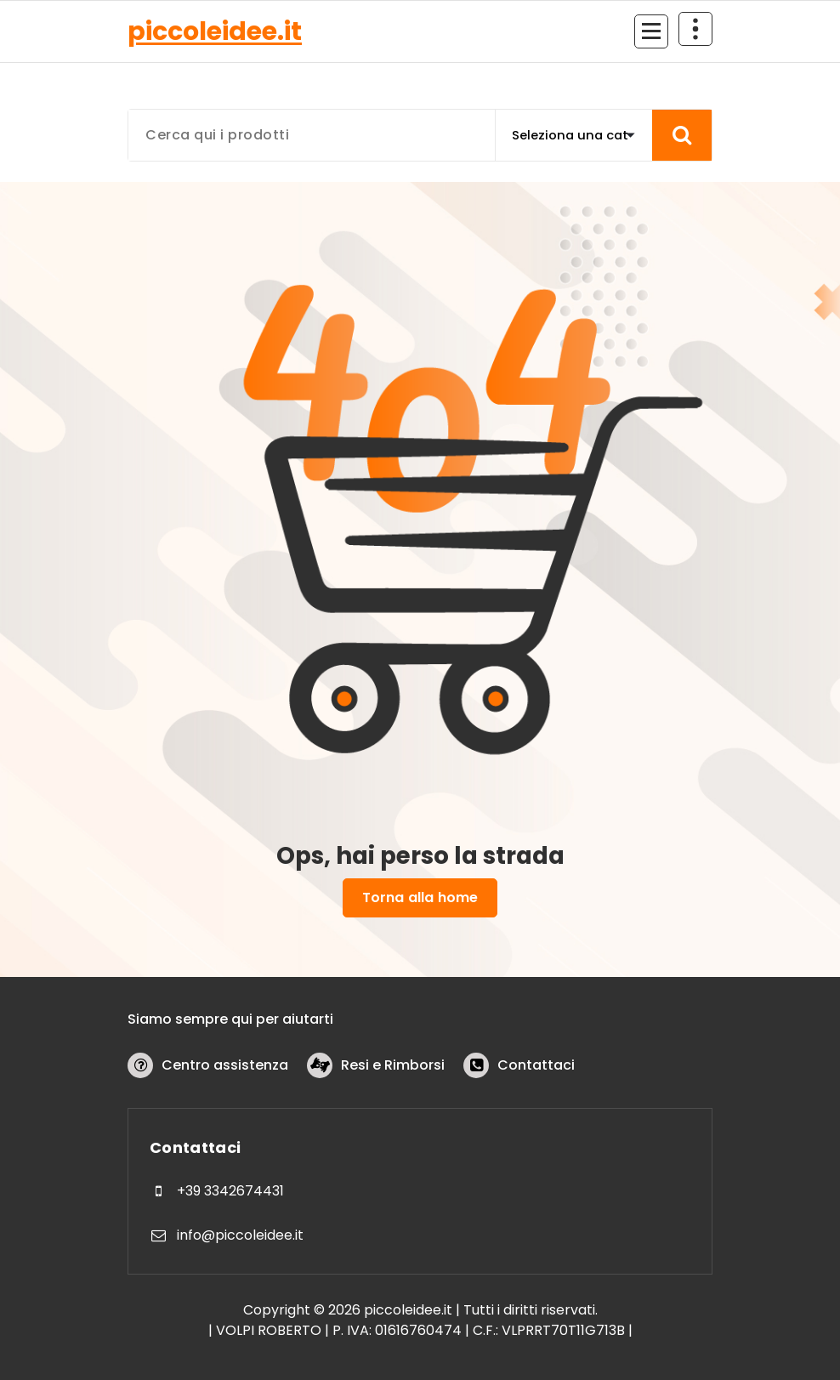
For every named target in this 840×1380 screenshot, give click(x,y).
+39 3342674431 (230, 1191)
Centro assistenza (225, 1065)
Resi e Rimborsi (393, 1065)
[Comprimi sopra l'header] (695, 29)
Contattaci (536, 1065)
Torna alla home (420, 897)
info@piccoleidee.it (240, 1235)
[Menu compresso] (651, 31)
